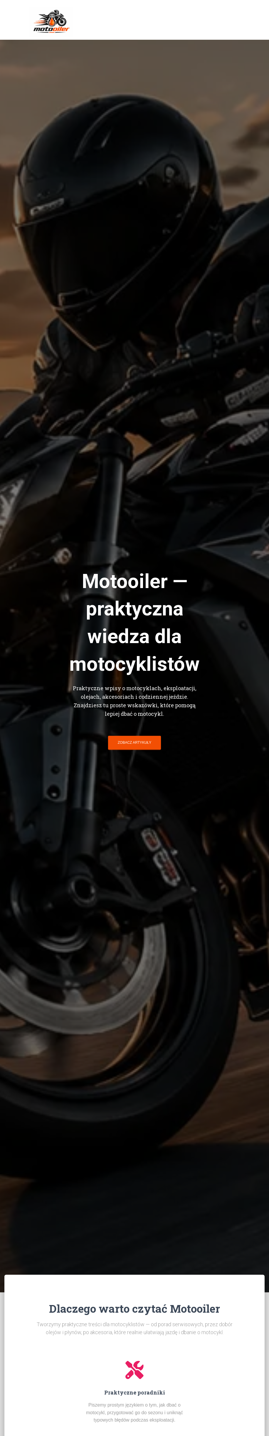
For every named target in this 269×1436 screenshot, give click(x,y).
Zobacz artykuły (134, 743)
